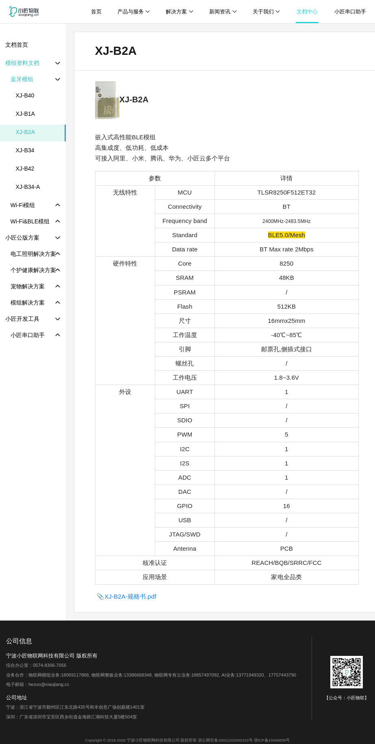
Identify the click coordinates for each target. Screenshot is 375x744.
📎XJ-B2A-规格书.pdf (126, 596)
